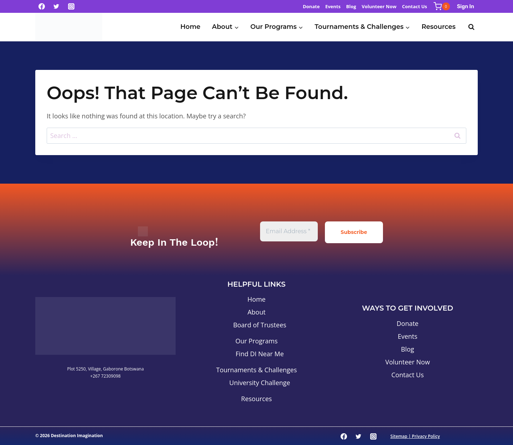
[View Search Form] (471, 27)
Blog (351, 6)
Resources (438, 27)
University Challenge (259, 382)
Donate (311, 6)
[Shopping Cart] (442, 6)
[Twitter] (56, 6)
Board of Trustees (259, 324)
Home (190, 27)
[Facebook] (41, 6)
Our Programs (256, 340)
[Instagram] (71, 6)
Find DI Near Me (259, 353)
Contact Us (414, 6)
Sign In (465, 7)
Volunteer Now (379, 6)
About (257, 311)
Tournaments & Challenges (256, 369)
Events (333, 6)
